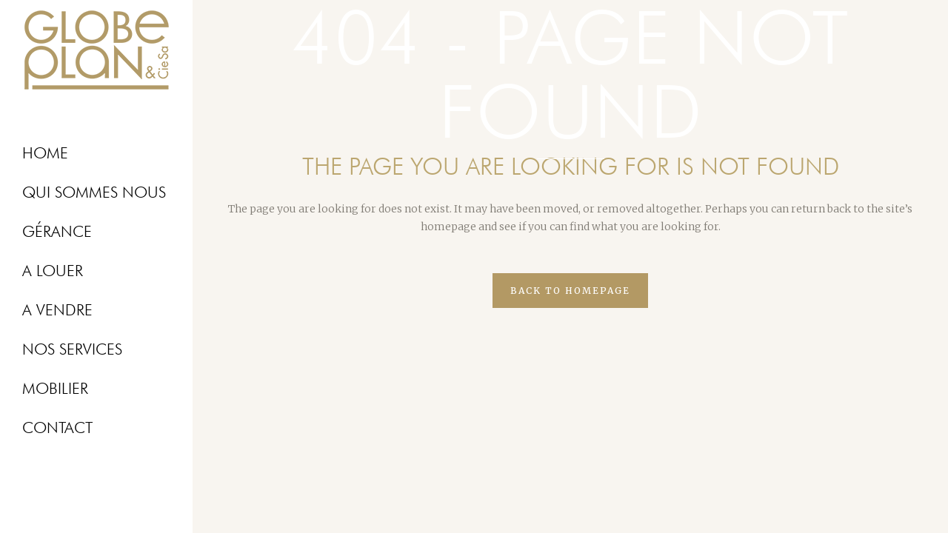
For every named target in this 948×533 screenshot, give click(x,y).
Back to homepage (570, 290)
